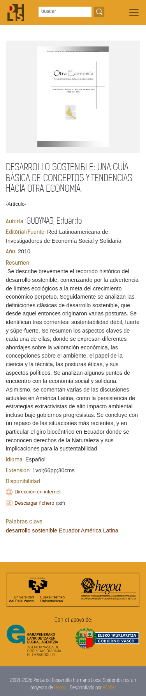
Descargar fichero (34, 503)
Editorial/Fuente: (26, 232)
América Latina (99, 530)
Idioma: (15, 460)
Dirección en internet (37, 492)
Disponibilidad (23, 482)
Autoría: (15, 222)
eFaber (109, 688)
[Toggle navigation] (134, 12)
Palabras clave (24, 522)
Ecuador (69, 530)
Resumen (17, 263)
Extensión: (18, 471)
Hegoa (60, 688)
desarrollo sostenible (31, 530)
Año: (11, 252)
